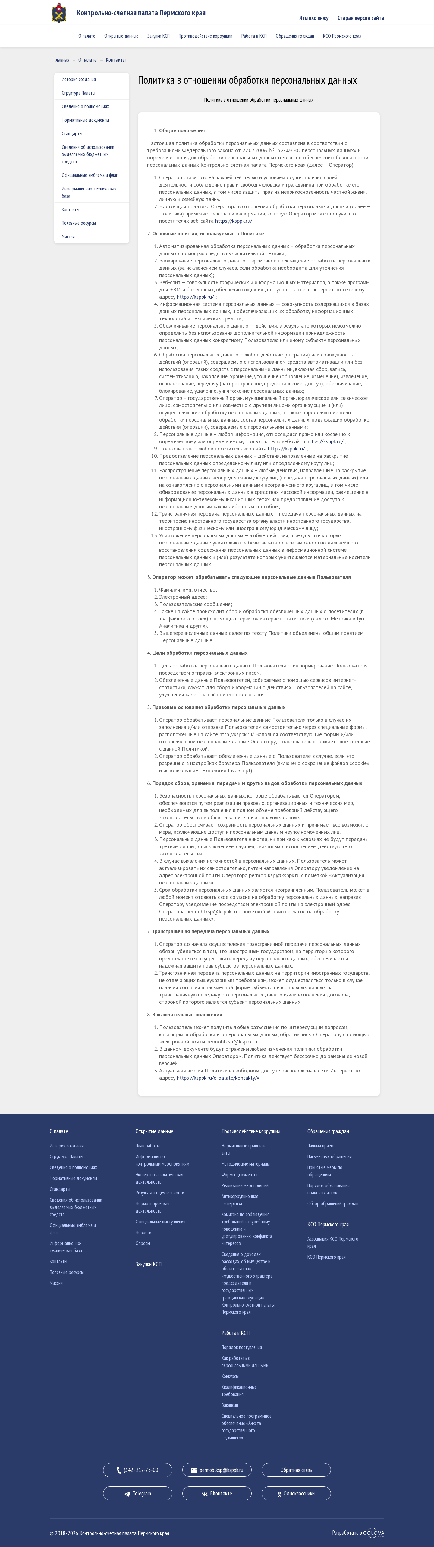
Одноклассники (296, 1493)
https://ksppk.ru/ (233, 220)
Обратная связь (296, 1469)
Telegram (137, 1493)
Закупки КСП (158, 36)
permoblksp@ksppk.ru (217, 1469)
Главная (61, 59)
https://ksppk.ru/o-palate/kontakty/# (218, 1077)
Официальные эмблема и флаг (90, 175)
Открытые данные (121, 36)
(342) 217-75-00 (137, 1470)
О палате (86, 36)
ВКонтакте (217, 1493)
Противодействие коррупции (205, 36)
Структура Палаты (78, 92)
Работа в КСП (254, 36)
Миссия (68, 236)
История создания (79, 79)
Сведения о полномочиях (85, 106)
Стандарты (72, 133)
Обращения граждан (295, 36)
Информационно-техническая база (89, 192)
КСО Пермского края (342, 36)
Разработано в (358, 1532)
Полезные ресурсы (79, 223)
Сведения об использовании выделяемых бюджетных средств (88, 154)
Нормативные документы (85, 120)
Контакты (116, 59)
